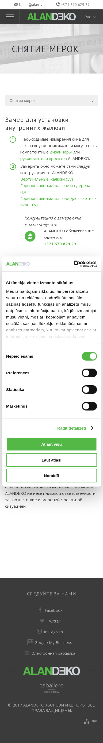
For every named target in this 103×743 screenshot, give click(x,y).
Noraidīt (51, 475)
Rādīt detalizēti (71, 428)
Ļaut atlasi (51, 459)
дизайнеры (61, 152)
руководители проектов (43, 158)
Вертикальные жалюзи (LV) (46, 179)
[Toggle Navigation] (12, 16)
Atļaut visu (51, 444)
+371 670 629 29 (75, 4)
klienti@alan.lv (31, 4)
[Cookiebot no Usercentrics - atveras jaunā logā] (74, 263)
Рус (90, 16)
